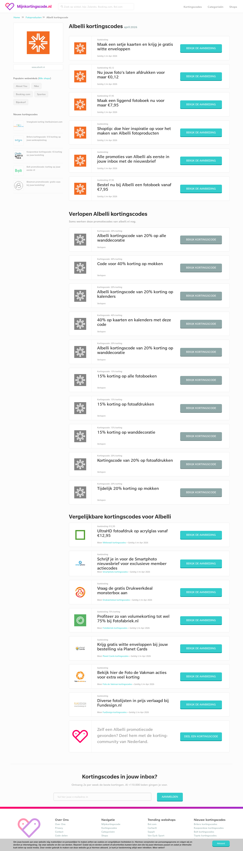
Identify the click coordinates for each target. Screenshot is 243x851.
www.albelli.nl (38, 67)
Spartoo (41, 94)
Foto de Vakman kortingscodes (117, 684)
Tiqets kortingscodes (205, 835)
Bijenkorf (21, 102)
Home (16, 17)
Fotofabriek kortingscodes (115, 628)
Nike (36, 85)
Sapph (151, 831)
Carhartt (152, 827)
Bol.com (152, 824)
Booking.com (23, 94)
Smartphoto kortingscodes (115, 571)
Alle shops (44, 78)
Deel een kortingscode (201, 736)
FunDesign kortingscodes (115, 712)
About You (21, 85)
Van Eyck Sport (156, 835)
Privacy (59, 827)
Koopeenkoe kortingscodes (209, 827)
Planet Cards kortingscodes (116, 656)
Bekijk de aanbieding (201, 48)
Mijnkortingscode (110, 824)
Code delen (61, 835)
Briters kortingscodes (205, 824)
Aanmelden (170, 796)
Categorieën (215, 7)
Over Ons (60, 824)
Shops (233, 7)
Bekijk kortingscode (201, 239)
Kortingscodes (193, 7)
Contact (59, 831)
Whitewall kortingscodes (114, 542)
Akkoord (221, 843)
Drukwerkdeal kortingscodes (116, 600)
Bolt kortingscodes (204, 831)
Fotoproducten (34, 17)
